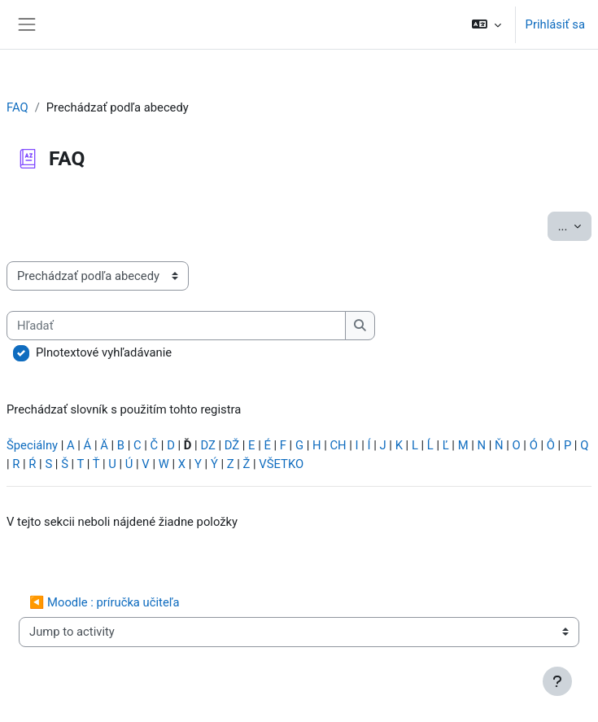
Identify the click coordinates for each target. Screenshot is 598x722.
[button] (486, 24)
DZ (207, 445)
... (574, 225)
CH (338, 445)
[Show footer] (557, 681)
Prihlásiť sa (555, 24)
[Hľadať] (176, 325)
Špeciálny (32, 445)
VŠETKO (281, 464)
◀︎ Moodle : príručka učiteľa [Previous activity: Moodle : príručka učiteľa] (104, 602)
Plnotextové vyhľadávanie (104, 352)
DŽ (232, 445)
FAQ (17, 107)
